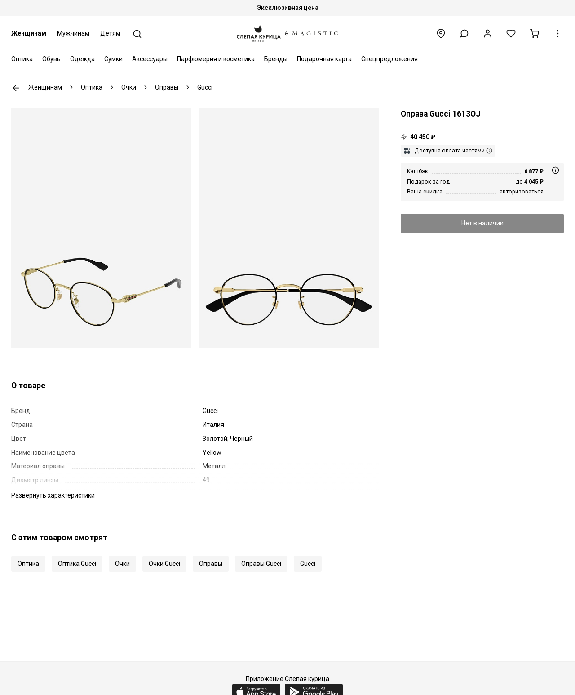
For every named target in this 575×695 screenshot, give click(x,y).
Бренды (276, 59)
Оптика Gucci (77, 563)
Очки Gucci (164, 563)
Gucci (307, 563)
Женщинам (28, 33)
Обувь (51, 59)
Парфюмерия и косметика (216, 59)
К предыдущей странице (16, 88)
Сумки (113, 59)
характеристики (53, 495)
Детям (110, 33)
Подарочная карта (324, 59)
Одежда (82, 59)
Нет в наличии (482, 223)
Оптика (22, 59)
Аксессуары (150, 59)
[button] (464, 33)
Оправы (210, 563)
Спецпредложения (389, 59)
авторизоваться (522, 191)
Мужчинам (73, 33)
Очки (122, 563)
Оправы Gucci (261, 563)
